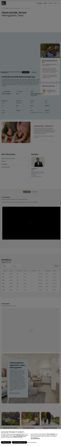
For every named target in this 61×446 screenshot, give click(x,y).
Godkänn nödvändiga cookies (19, 442)
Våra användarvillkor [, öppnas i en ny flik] (35, 438)
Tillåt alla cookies (6, 442)
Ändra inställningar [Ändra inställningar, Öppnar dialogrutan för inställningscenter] (32, 442)
